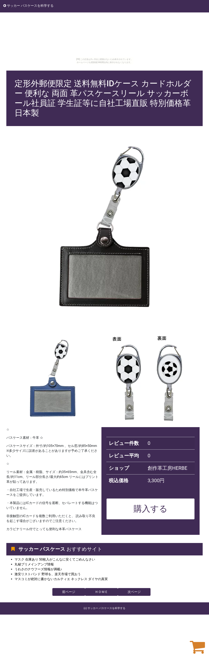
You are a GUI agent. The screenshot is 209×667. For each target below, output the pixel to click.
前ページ (68, 592)
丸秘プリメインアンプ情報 (34, 564)
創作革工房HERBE (167, 468)
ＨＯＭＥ (101, 592)
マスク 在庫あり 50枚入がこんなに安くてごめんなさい (55, 559)
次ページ (134, 592)
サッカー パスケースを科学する (28, 6)
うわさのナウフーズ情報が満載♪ (38, 569)
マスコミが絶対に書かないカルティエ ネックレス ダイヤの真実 (61, 579)
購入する (150, 509)
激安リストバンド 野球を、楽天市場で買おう (48, 574)
